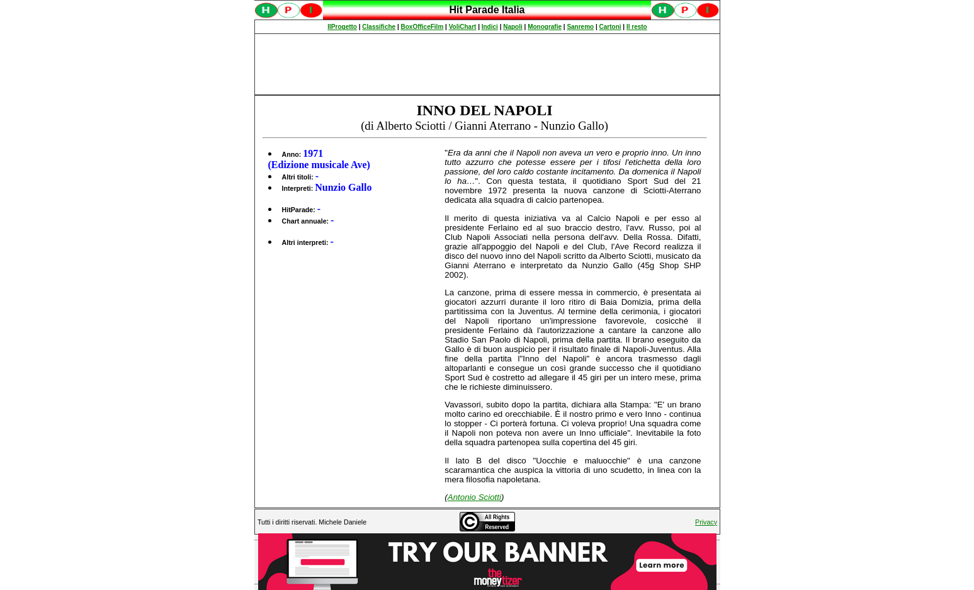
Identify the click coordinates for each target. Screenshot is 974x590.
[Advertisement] (487, 64)
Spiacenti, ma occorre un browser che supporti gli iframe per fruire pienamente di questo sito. (487, 16)
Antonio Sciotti (474, 497)
